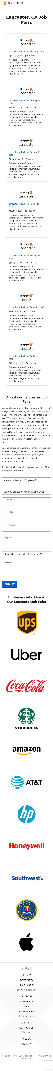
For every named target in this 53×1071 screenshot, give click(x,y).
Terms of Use (45, 1056)
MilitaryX (26, 975)
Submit (10, 584)
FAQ (26, 1006)
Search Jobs (26, 1011)
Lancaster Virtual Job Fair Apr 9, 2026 (26, 51)
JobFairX (26, 1023)
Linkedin (26, 1044)
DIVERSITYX (13, 3)
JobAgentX (26, 1001)
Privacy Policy (27, 1059)
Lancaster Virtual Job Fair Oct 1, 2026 (26, 307)
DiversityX (26, 980)
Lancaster (26, 42)
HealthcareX (26, 985)
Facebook (26, 1039)
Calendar (26, 996)
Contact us (26, 1028)
